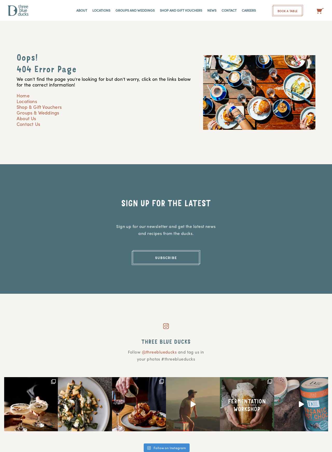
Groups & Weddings (38, 112)
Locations (27, 101)
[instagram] (166, 324)
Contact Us (28, 124)
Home (23, 95)
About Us (26, 118)
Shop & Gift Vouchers (39, 107)
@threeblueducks (159, 352)
